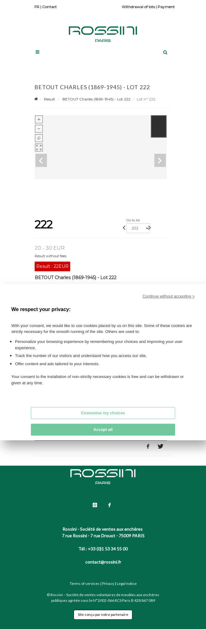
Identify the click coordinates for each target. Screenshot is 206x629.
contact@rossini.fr (103, 562)
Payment (166, 6)
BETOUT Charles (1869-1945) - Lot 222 (95, 99)
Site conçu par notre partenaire (103, 614)
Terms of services (85, 583)
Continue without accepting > (168, 296)
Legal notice (127, 583)
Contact (49, 6)
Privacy (108, 583)
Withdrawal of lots (138, 6)
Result (49, 99)
